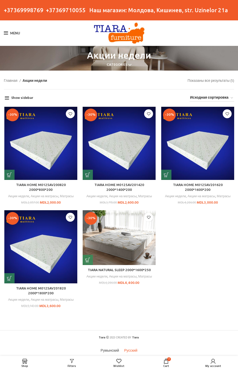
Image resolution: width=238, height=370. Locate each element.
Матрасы (67, 196)
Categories (117, 65)
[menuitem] (109, 350)
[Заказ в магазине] (212, 98)
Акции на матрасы (44, 196)
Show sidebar (22, 98)
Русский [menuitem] (130, 350)
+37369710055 (65, 10)
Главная (11, 81)
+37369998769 (23, 10)
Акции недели (18, 196)
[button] (9, 175)
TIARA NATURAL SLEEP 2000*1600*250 (118, 270)
